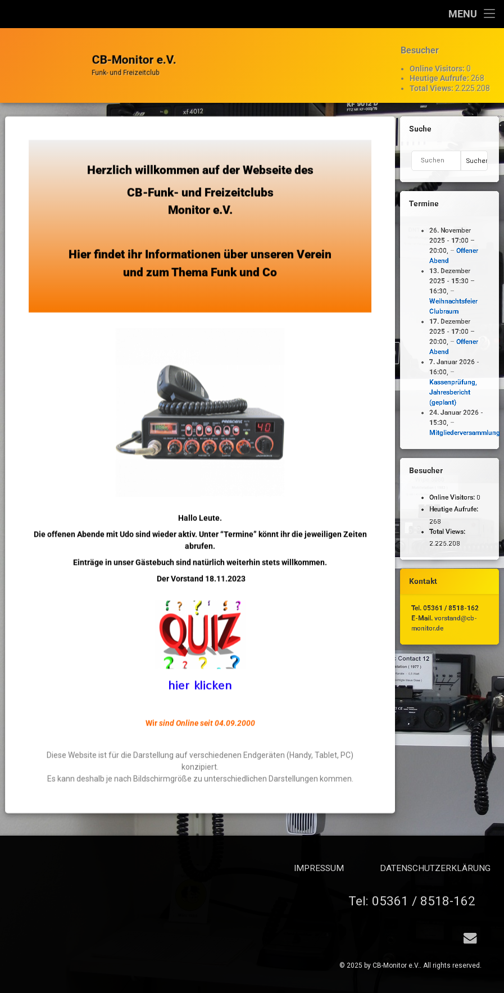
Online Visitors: (438, 59)
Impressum (431, 868)
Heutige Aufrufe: (440, 69)
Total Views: (432, 79)
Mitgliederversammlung (463, 433)
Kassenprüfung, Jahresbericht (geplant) (451, 392)
